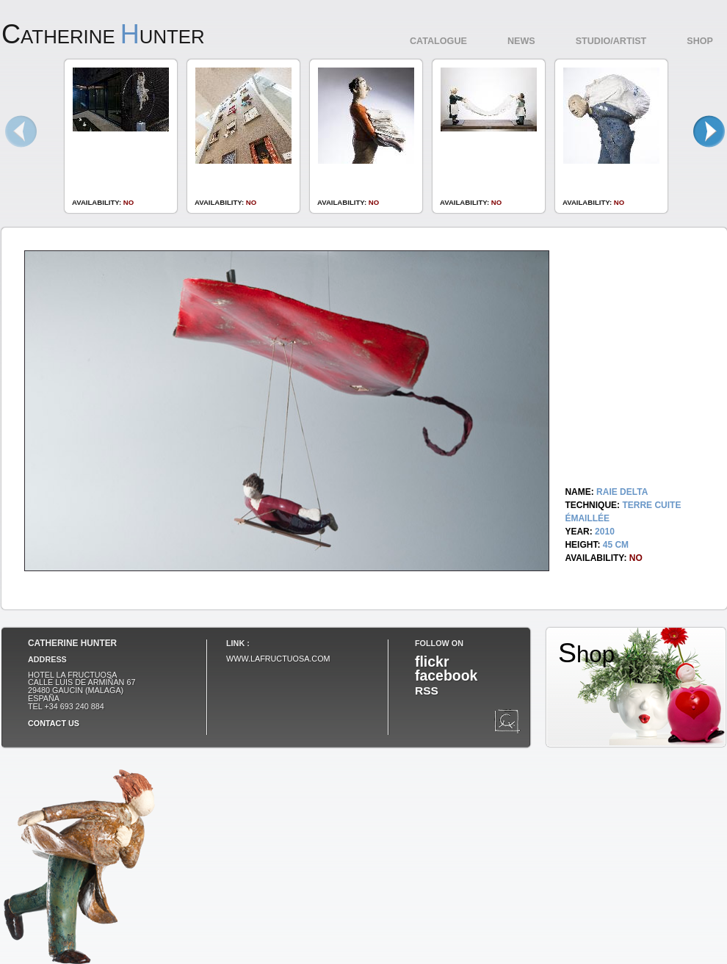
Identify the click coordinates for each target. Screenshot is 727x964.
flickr (432, 661)
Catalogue (438, 41)
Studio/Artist (611, 41)
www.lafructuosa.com (278, 658)
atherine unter (103, 36)
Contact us (53, 723)
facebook (446, 675)
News (521, 41)
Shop (700, 41)
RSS (426, 690)
